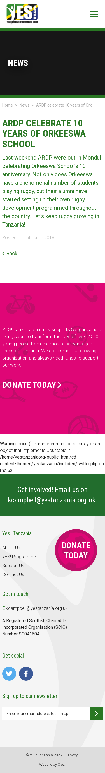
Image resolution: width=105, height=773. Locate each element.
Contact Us (13, 574)
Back (9, 253)
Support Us (13, 565)
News (24, 105)
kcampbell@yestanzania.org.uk (52, 500)
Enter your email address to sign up (37, 713)
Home (7, 105)
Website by (52, 764)
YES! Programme (19, 556)
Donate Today (31, 385)
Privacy (72, 755)
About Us (11, 547)
